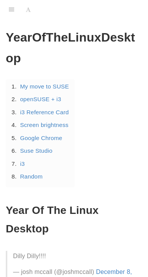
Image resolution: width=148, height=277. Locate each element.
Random (31, 176)
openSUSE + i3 (40, 99)
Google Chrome (41, 138)
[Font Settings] (28, 9)
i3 (22, 163)
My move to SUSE (44, 86)
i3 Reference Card (44, 112)
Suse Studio (36, 150)
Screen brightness (44, 125)
